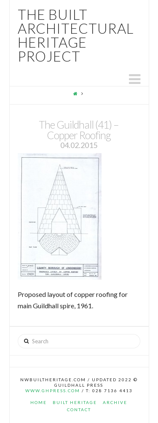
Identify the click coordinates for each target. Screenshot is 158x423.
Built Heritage (75, 402)
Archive (115, 402)
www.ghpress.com (52, 390)
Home (38, 402)
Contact (79, 409)
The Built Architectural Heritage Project (76, 35)
